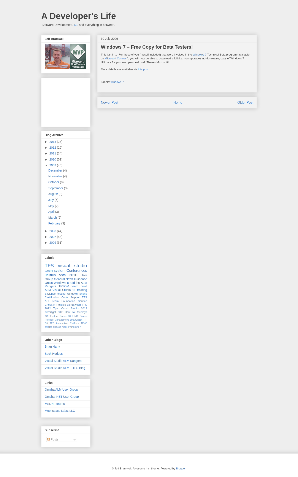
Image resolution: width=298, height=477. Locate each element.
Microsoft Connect (116, 58)
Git (69, 316)
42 (75, 25)
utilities (50, 275)
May (51, 206)
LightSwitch (74, 304)
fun (47, 316)
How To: (70, 312)
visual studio (72, 265)
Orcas (49, 283)
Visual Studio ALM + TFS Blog (65, 368)
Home (177, 102)
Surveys (82, 312)
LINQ (75, 316)
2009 (53, 165)
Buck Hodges (54, 353)
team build (79, 286)
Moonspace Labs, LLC (60, 410)
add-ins (75, 283)
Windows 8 (61, 283)
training (82, 290)
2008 (53, 231)
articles (48, 327)
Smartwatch (76, 319)
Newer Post (109, 102)
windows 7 (117, 82)
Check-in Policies (55, 304)
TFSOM (64, 286)
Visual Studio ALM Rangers (63, 361)
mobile (65, 327)
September (56, 188)
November (55, 176)
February (54, 223)
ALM (48, 290)
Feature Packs (58, 316)
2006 (53, 242)
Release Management (57, 319)
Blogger (180, 468)
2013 (53, 141)
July (51, 200)
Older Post (245, 102)
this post (143, 69)
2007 (53, 236)
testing (61, 293)
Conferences (77, 271)
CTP (60, 312)
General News (63, 279)
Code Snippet (70, 297)
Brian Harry (52, 346)
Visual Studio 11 (64, 290)
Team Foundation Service (69, 301)
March (53, 217)
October (54, 182)
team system (55, 271)
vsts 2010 (68, 275)
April (51, 211)
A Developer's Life (78, 16)
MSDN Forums (55, 403)
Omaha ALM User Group (61, 389)
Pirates (83, 316)
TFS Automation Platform (64, 323)
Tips (55, 308)
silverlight (50, 312)
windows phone (77, 293)
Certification (52, 297)
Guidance (80, 279)
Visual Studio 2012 (74, 308)
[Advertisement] (66, 101)
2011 (53, 153)
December (55, 170)
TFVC (84, 323)
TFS (49, 265)
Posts (52, 439)
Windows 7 (200, 54)
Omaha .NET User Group (62, 396)
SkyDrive (50, 293)
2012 (53, 147)
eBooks (57, 327)
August (53, 194)
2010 (53, 159)
